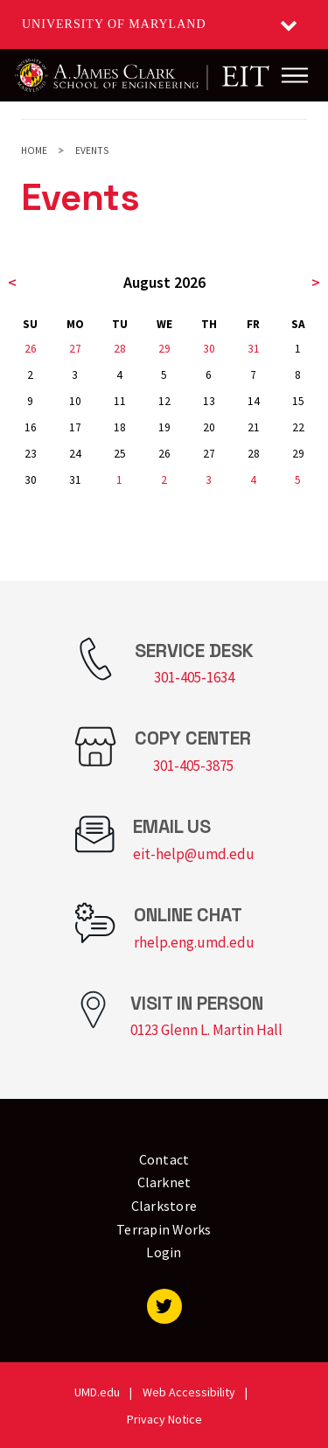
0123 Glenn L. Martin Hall (206, 1029)
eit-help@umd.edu (194, 854)
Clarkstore (164, 1205)
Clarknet (164, 1182)
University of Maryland (114, 24)
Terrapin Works (164, 1229)
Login (163, 1252)
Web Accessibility (189, 1392)
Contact (164, 1159)
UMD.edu (97, 1392)
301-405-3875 (193, 765)
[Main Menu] (295, 75)
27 (75, 348)
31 (254, 348)
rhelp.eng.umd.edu (194, 942)
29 (164, 348)
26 (30, 348)
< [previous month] (12, 282)
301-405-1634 (194, 677)
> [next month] (315, 282)
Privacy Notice (164, 1419)
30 (209, 348)
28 (120, 348)
